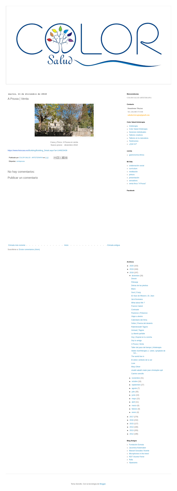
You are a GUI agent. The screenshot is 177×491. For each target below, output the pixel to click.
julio (133, 392)
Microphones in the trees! (139, 454)
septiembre (136, 385)
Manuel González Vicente (139, 451)
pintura (132, 175)
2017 (132, 417)
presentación (134, 178)
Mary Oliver (135, 367)
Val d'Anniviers (137, 299)
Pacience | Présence (139, 313)
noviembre (136, 378)
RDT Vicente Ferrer (136, 457)
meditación (133, 172)
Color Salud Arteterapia (138, 129)
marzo (134, 406)
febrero (135, 409)
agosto (134, 388)
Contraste (135, 310)
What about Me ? (138, 303)
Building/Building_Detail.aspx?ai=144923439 (37, 150)
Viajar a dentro (137, 316)
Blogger (103, 484)
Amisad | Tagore (137, 330)
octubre (135, 381)
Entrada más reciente (16, 245)
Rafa (131, 460)
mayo (134, 399)
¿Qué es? (133, 144)
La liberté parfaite (138, 334)
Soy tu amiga (136, 340)
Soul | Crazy (136, 292)
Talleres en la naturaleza (138, 138)
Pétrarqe (134, 282)
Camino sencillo (137, 374)
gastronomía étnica (136, 155)
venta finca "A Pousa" (137, 184)
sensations (133, 181)
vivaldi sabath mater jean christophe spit (147, 370)
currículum (133, 169)
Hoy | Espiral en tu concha (141, 337)
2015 (132, 424)
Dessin (134, 279)
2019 (132, 269)
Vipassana (133, 463)
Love (133, 363)
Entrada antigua (113, 245)
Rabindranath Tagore (139, 327)
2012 (132, 434)
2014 (132, 427)
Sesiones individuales (137, 132)
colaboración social (136, 166)
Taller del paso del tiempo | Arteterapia (146, 347)
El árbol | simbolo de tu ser (141, 360)
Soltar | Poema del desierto (142, 323)
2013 (132, 430)
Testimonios (133, 141)
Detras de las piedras (139, 285)
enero (134, 412)
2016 (132, 420)
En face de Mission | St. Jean (142, 296)
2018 (132, 273)
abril (134, 402)
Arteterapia (133, 126)
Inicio (66, 245)
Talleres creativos (136, 135)
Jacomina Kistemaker (137, 448)
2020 (132, 266)
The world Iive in (137, 356)
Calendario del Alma (139, 320)
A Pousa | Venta (137, 344)
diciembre (136, 276)
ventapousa (20, 161)
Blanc (133, 289)
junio (134, 395)
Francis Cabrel (137, 306)
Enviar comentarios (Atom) (29, 249)
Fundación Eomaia (136, 445)
